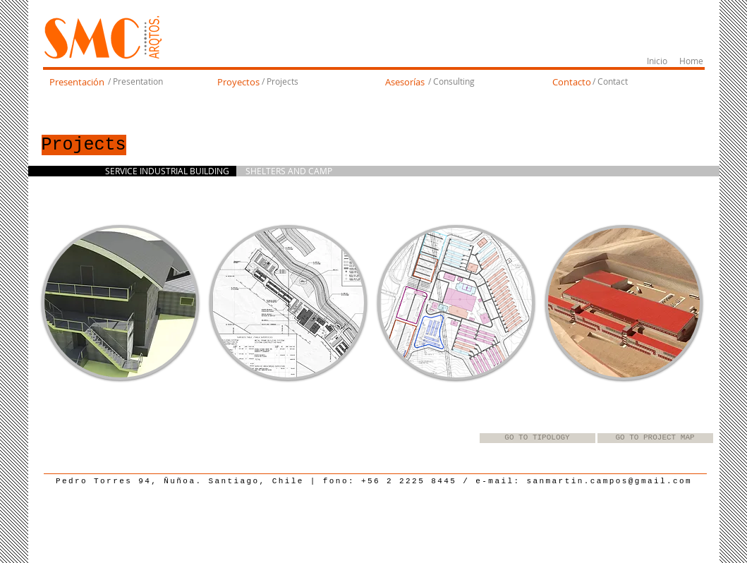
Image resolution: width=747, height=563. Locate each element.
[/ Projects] (280, 81)
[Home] (692, 61)
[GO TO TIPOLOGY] (537, 438)
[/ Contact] (610, 81)
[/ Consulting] (451, 81)
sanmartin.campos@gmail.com (610, 481)
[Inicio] (657, 61)
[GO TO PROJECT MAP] (655, 438)
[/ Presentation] (136, 81)
